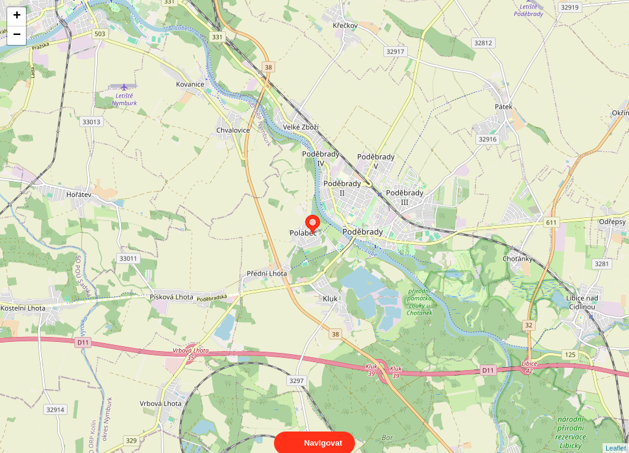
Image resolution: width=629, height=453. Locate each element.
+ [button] (17, 16)
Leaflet (616, 437)
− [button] (17, 35)
